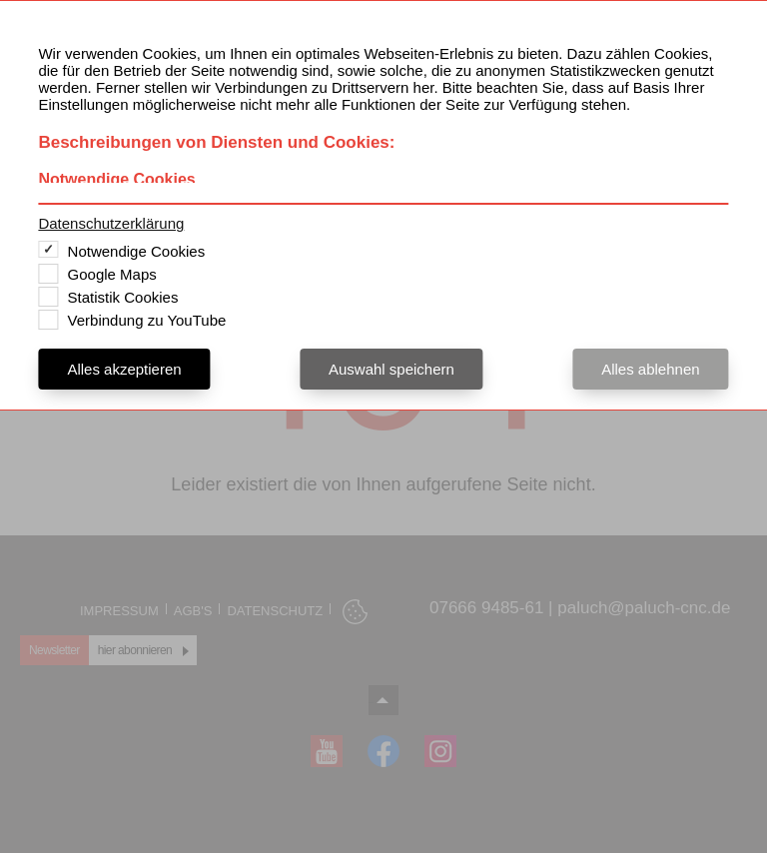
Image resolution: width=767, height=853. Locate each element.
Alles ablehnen (650, 369)
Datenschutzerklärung (111, 223)
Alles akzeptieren (124, 369)
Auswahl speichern (391, 369)
